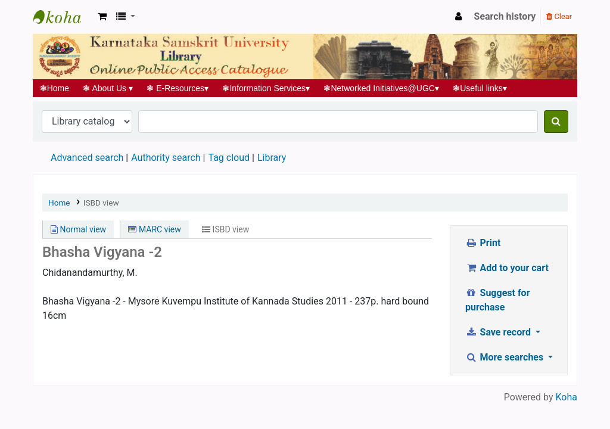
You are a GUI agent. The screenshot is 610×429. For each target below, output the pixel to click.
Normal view (78, 229)
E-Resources (178, 88)
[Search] (556, 121)
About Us (108, 88)
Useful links (480, 88)
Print (482, 242)
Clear (559, 16)
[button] (102, 17)
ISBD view (101, 202)
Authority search (165, 157)
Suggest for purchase (497, 300)
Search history (505, 16)
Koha (566, 397)
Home (54, 88)
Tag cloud (229, 157)
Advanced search (87, 157)
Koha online (63, 17)
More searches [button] (505, 357)
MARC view (154, 229)
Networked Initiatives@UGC (381, 88)
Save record (499, 332)
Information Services (266, 88)
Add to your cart (507, 267)
